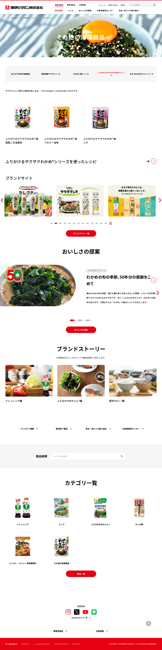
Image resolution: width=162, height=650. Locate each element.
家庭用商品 (59, 5)
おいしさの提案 (85, 10)
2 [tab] (56, 223)
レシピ (70, 10)
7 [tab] (78, 223)
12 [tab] (101, 223)
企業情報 (82, 5)
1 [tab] (51, 223)
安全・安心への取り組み (129, 10)
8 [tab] (83, 223)
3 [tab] (60, 223)
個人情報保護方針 (11, 644)
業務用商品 (71, 5)
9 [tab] (87, 223)
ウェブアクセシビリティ (61, 644)
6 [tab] (74, 223)
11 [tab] (97, 223)
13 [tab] (106, 223)
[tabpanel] (29, 200)
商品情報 (59, 10)
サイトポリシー (25, 644)
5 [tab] (69, 223)
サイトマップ (76, 644)
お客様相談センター (105, 10)
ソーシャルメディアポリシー (42, 644)
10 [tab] (92, 223)
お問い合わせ (113, 5)
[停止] (110, 223)
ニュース (102, 5)
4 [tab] (65, 223)
